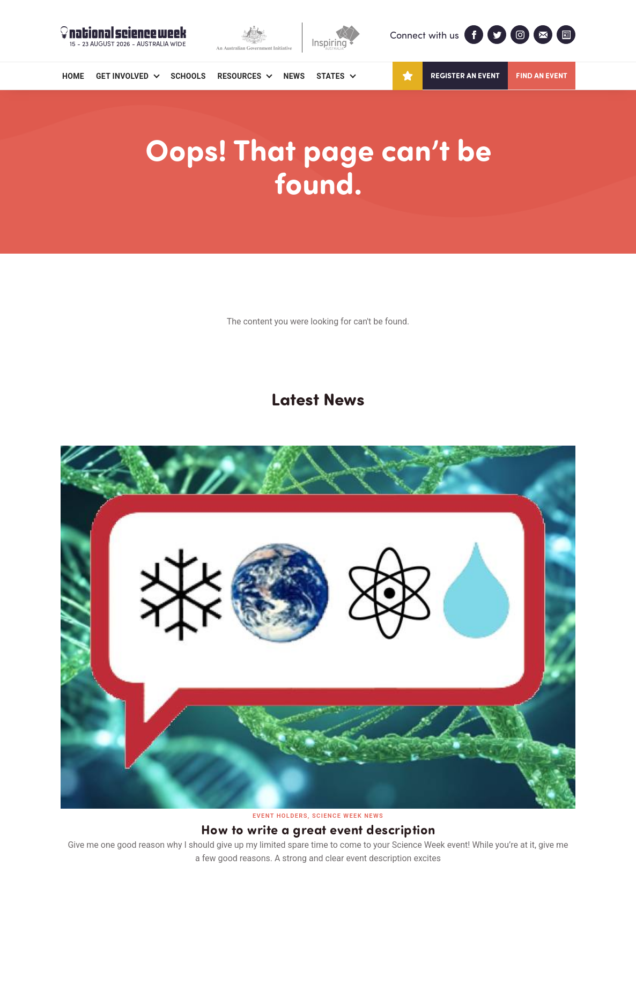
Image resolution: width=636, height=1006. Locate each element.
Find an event (541, 75)
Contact (185, 935)
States (330, 76)
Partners (126, 935)
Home (73, 76)
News (294, 76)
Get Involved (122, 76)
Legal (179, 972)
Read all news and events (318, 748)
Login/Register (254, 935)
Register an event (465, 75)
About (73, 935)
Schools (188, 76)
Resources (240, 76)
